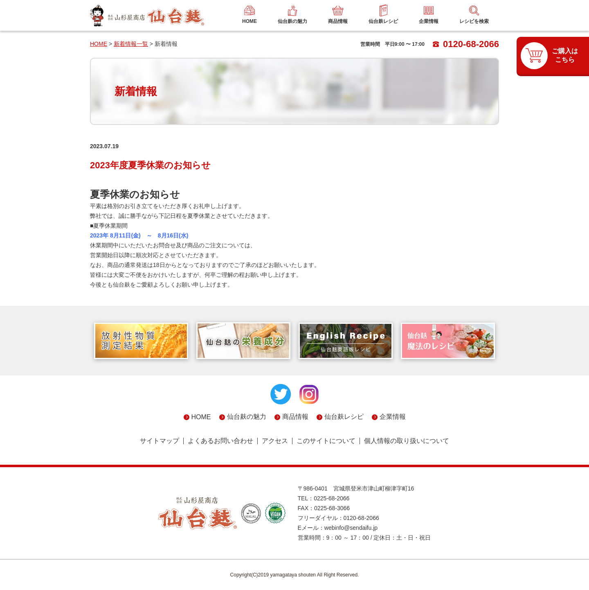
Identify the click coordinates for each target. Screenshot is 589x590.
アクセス (275, 441)
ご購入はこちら (565, 55)
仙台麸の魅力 (246, 416)
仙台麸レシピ (344, 416)
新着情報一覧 (131, 44)
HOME (98, 44)
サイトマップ (159, 441)
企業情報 (393, 416)
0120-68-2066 (466, 44)
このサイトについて (326, 441)
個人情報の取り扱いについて (406, 441)
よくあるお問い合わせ (220, 441)
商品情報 (295, 416)
